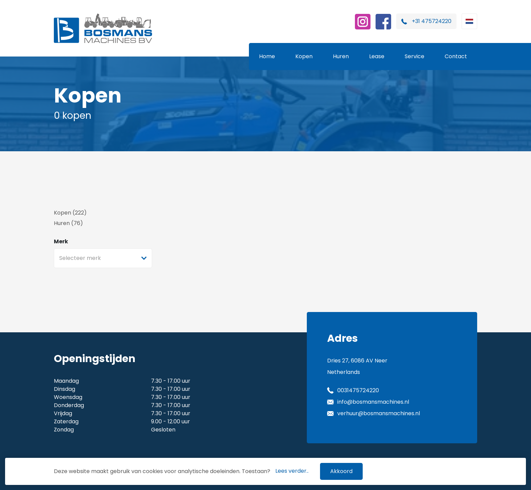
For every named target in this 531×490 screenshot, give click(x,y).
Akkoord (341, 471)
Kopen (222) (70, 213)
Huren (341, 56)
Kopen (304, 56)
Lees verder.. (292, 471)
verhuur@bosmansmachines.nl (378, 413)
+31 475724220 (431, 21)
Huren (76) (68, 223)
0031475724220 (358, 390)
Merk (61, 241)
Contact (456, 56)
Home (267, 56)
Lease (376, 56)
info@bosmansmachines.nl (373, 402)
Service (414, 56)
